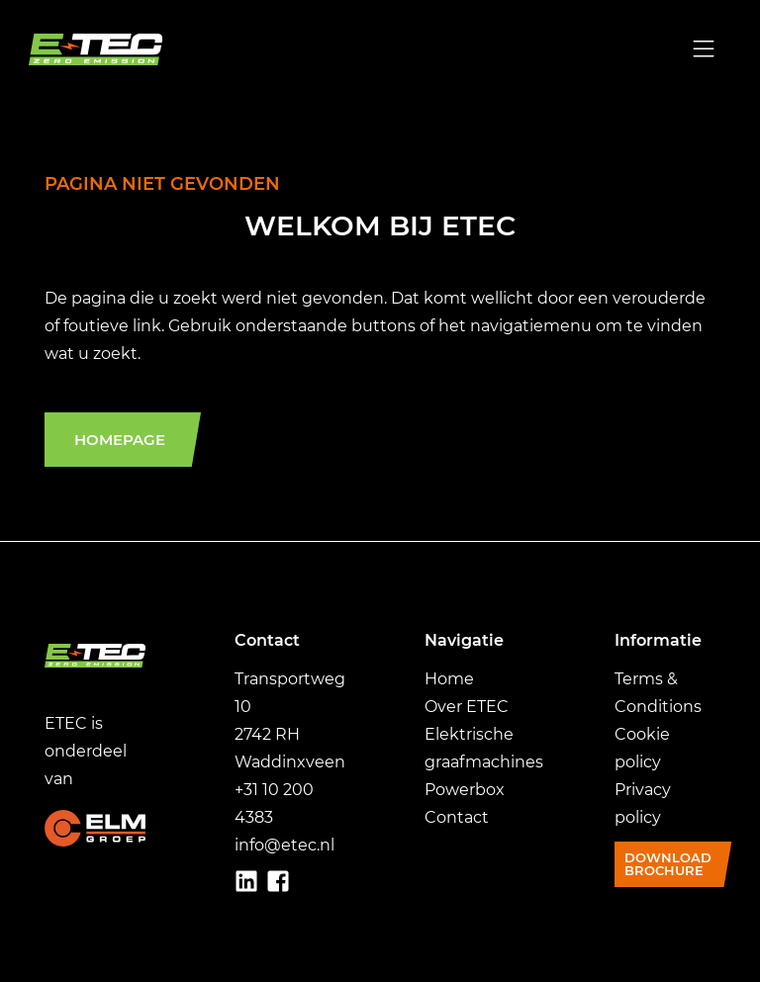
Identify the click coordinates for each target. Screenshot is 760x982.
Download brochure (668, 863)
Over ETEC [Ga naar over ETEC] (467, 706)
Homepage (119, 439)
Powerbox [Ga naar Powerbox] (465, 789)
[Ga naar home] (104, 49)
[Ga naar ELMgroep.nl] (95, 827)
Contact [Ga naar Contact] (457, 817)
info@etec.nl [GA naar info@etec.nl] (284, 845)
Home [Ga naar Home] (449, 679)
